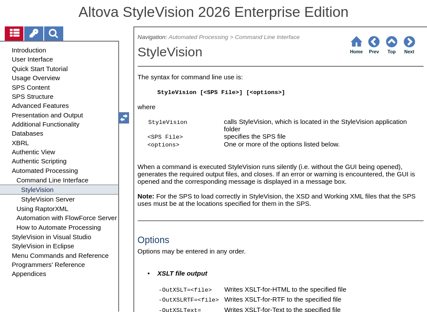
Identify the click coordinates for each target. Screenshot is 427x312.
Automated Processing (198, 37)
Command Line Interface (267, 37)
